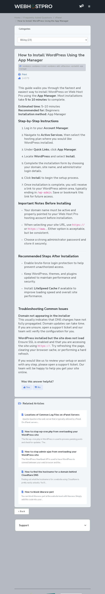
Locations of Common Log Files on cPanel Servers (53, 418)
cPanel (58, 17)
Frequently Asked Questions (37, 17)
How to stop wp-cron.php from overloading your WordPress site (53, 437)
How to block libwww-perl (53, 495)
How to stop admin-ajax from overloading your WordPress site (53, 457)
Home (17, 17)
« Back (21, 511)
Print (22, 74)
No (38, 387)
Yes (26, 387)
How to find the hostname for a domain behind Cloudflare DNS (53, 477)
